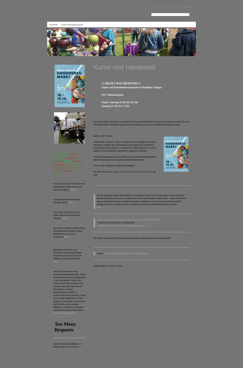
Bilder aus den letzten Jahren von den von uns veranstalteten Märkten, (129, 220)
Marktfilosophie (141, 253)
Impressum (167, 7)
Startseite (157, 7)
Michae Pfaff (72, 164)
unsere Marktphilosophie (72, 24)
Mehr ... (72, 202)
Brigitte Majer (61, 154)
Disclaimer (177, 7)
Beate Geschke (58, 165)
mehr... (100, 207)
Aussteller (53, 24)
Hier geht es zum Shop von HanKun (69, 338)
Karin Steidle (70, 158)
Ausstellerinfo (110, 253)
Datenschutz (188, 7)
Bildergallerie (122, 253)
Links (131, 253)
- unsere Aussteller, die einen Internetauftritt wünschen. (121, 226)
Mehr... (73, 190)
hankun (68, 161)
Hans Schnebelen (67, 171)
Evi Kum (73, 155)
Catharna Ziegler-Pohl (63, 168)
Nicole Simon (78, 161)
